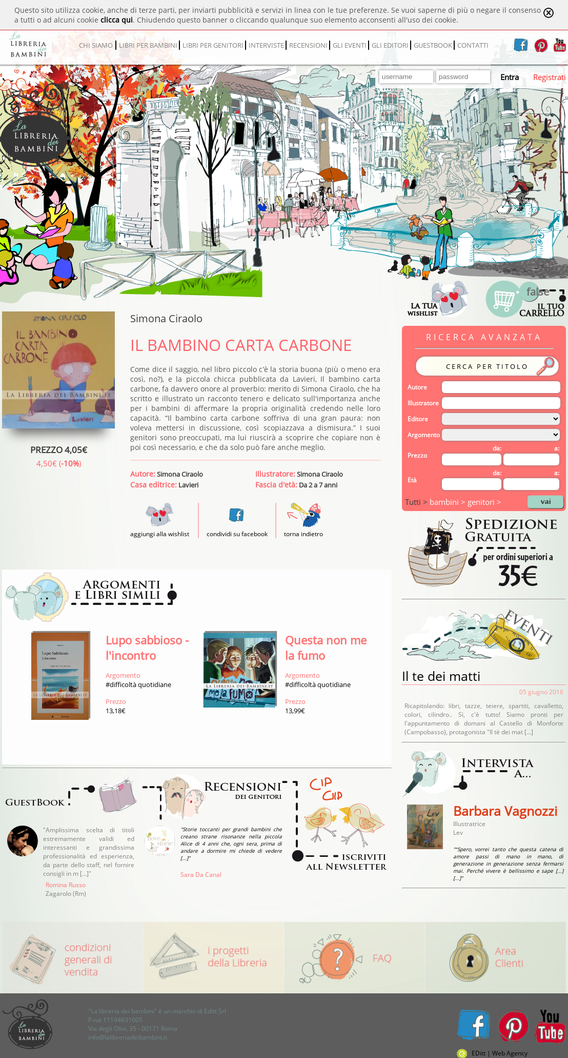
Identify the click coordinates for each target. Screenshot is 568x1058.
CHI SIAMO (96, 45)
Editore (418, 419)
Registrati (549, 77)
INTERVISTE (266, 45)
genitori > (484, 502)
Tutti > (417, 502)
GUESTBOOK (433, 45)
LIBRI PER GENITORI (213, 45)
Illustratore (423, 403)
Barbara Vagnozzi (505, 810)
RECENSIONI (308, 45)
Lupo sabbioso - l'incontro (147, 647)
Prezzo (417, 455)
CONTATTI (473, 45)
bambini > (449, 502)
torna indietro (303, 534)
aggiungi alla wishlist (159, 529)
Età (412, 480)
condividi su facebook (237, 534)
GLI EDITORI (390, 45)
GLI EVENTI (350, 45)
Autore (417, 387)
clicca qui (116, 20)
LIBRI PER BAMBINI (148, 45)
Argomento (424, 434)
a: (556, 448)
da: (497, 448)
